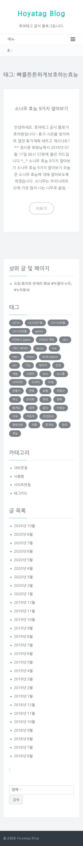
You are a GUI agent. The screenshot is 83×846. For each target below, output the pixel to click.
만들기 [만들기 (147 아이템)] (16, 390)
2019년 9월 (23, 628)
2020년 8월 (23, 534)
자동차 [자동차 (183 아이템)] (30, 416)
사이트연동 (22, 484)
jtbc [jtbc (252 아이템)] (65, 339)
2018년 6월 (23, 756)
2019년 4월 (23, 670)
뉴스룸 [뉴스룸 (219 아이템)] (61, 373)
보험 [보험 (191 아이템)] (45, 390)
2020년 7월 (23, 543)
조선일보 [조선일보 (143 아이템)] (48, 416)
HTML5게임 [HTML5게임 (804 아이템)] (46, 339)
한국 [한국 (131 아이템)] (64, 424)
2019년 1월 (23, 696)
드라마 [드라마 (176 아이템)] (36, 382)
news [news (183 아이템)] (30, 356)
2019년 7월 (23, 645)
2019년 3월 (23, 679)
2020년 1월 (23, 594)
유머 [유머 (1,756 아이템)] (31, 408)
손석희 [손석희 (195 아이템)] (30, 399)
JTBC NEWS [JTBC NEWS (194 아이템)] (20, 348)
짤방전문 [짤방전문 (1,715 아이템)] (17, 424)
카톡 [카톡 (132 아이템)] (34, 424)
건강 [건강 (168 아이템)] (58, 365)
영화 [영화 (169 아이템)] (59, 399)
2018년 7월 (23, 747)
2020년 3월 (23, 577)
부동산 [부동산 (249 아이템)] (61, 390)
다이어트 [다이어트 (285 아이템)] (17, 382)
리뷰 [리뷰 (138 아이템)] (50, 382)
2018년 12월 (24, 705)
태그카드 (20, 493)
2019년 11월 (24, 611)
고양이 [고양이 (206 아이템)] (30, 373)
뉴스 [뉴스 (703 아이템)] (45, 373)
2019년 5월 (23, 662)
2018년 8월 (23, 739)
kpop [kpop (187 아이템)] (40, 348)
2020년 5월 (23, 560)
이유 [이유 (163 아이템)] (15, 416)
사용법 (19, 476)
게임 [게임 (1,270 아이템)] (15, 373)
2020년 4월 (23, 568)
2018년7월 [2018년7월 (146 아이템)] (35, 322)
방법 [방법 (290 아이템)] (31, 390)
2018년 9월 (23, 730)
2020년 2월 (23, 585)
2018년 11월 (24, 713)
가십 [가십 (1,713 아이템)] (28, 365)
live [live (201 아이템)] (54, 348)
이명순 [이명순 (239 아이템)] (61, 408)
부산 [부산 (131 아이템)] (15, 399)
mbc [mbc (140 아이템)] (15, 356)
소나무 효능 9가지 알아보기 (41, 109)
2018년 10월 (24, 721)
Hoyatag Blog (41, 13)
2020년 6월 (23, 551)
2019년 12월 (24, 602)
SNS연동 (20, 468)
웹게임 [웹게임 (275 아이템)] (16, 408)
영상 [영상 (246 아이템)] (45, 399)
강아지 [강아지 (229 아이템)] (43, 365)
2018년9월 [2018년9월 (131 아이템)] (19, 331)
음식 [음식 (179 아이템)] (45, 408)
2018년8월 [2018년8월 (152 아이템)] (58, 322)
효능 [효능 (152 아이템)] (15, 433)
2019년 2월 (23, 687)
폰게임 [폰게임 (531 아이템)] (49, 424)
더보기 (41, 208)
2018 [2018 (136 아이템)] (16, 322)
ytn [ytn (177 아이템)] (14, 365)
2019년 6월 (23, 653)
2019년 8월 (23, 636)
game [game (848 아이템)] (39, 331)
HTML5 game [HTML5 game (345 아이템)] (21, 339)
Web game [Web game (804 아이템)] (50, 356)
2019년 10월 (24, 619)
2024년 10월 (24, 526)
